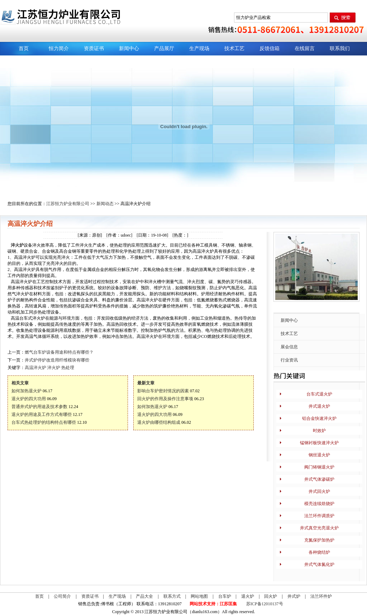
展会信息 (289, 346)
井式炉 (293, 596)
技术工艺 (234, 48)
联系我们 (340, 48)
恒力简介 (59, 48)
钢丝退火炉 (319, 454)
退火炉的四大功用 (28, 398)
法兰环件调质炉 (319, 515)
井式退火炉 (319, 406)
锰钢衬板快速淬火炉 (319, 442)
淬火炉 (17, 245)
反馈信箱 (269, 48)
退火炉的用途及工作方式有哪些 (41, 414)
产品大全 (144, 596)
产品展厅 (164, 48)
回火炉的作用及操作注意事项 (165, 398)
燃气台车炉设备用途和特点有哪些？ (59, 352)
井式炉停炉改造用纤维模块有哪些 (57, 360)
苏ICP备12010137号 (264, 603)
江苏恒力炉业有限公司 (67, 203)
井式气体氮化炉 (319, 564)
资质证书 (94, 48)
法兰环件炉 (321, 596)
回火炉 (270, 596)
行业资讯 (289, 360)
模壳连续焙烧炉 (319, 503)
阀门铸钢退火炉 (319, 467)
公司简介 (62, 596)
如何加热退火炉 (26, 390)
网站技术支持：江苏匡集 (213, 603)
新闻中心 (129, 48)
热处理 (67, 367)
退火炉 (247, 596)
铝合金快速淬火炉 (319, 418)
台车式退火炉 (319, 394)
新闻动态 (105, 203)
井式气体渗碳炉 (319, 479)
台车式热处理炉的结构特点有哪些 (43, 422)
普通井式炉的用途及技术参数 (39, 406)
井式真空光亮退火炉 (319, 527)
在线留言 (305, 48)
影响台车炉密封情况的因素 (163, 390)
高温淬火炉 (35, 367)
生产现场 (199, 48)
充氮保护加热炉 (319, 540)
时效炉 (319, 430)
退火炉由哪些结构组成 (158, 422)
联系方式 (172, 596)
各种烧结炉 (319, 552)
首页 (24, 48)
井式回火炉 (319, 491)
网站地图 (199, 596)
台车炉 (224, 596)
